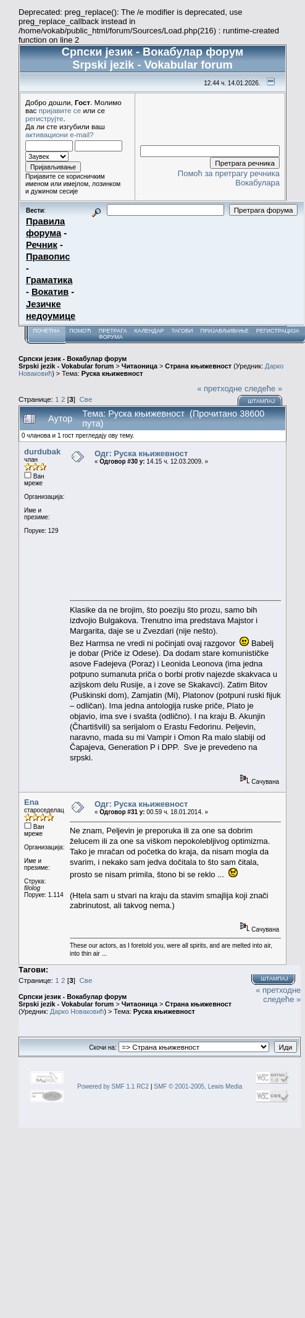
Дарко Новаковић (77, 1011)
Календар (149, 331)
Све (85, 399)
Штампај (261, 401)
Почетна (46, 331)
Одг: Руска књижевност (141, 453)
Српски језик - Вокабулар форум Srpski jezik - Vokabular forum (73, 362)
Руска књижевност (112, 373)
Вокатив (50, 292)
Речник (41, 245)
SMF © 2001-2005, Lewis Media (198, 1086)
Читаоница (139, 366)
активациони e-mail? (59, 134)
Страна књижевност (198, 366)
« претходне (219, 388)
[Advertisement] (175, 532)
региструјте (44, 118)
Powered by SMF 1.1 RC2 (113, 1086)
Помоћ (80, 331)
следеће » (263, 388)
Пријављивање (224, 331)
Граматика (49, 280)
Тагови (182, 331)
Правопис (48, 256)
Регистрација (277, 331)
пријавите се (60, 110)
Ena (31, 802)
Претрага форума (113, 334)
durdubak (42, 451)
